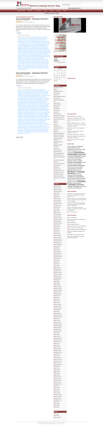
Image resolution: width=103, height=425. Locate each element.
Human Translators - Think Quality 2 (75, 227)
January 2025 (57, 201)
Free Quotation (42, 422)
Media (56, 131)
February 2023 (57, 235)
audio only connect (26, 91)
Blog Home (30, 10)
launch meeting (27, 48)
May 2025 (56, 194)
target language (39, 56)
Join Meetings (41, 105)
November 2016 (58, 325)
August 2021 (57, 258)
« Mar (56, 80)
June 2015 (57, 332)
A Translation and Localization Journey (76, 234)
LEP (73, 159)
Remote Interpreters (30, 113)
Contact (64, 10)
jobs (77, 157)
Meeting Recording (26, 51)
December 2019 (58, 288)
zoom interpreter (33, 63)
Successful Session (27, 119)
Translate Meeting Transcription (37, 58)
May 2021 (56, 263)
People (56, 148)
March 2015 (57, 336)
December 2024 (58, 203)
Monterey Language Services (76, 173)
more (57, 13)
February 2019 (57, 304)
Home (38, 422)
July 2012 (56, 368)
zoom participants (32, 66)
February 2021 (57, 269)
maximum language (43, 108)
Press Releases (38, 10)
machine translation (77, 160)
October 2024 (57, 205)
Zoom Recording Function (41, 66)
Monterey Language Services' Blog (45, 6)
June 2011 (57, 387)
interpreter (46, 46)
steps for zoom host (40, 55)
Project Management (58, 153)
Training (56, 167)
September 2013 (58, 352)
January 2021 (57, 270)
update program (34, 59)
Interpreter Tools (35, 105)
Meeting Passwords (22, 110)
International (57, 113)
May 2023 (56, 230)
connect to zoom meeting (23, 39)
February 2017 (57, 322)
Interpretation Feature (41, 102)
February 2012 (57, 376)
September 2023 (58, 223)
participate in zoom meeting (23, 112)
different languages (36, 41)
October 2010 (57, 398)
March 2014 (57, 346)
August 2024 (57, 207)
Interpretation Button (27, 46)
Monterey (70, 170)
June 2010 (57, 403)
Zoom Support (20, 131)
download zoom (24, 42)
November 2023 (58, 219)
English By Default (38, 44)
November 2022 (58, 240)
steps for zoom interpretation (29, 117)
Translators (76, 186)
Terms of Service (52, 422)
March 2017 (57, 320)
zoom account (27, 60)
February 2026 (57, 187)
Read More (19, 33)
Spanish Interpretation (77, 178)
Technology (57, 165)
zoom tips (33, 67)
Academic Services (58, 87)
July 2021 (56, 260)
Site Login (56, 413)
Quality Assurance (58, 155)
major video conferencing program (36, 48)
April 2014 (57, 345)
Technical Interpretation (59, 163)
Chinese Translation (71, 146)
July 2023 (56, 226)
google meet (44, 44)
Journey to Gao (71, 202)
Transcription (57, 168)
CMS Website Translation (59, 96)
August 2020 (57, 279)
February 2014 (57, 348)
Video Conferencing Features (29, 123)
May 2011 (56, 389)
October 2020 (57, 276)
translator (70, 186)
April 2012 (57, 373)
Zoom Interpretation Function (23, 63)
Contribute (59, 10)
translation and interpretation (74, 183)
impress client (35, 45)
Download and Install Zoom (36, 95)
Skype (34, 55)
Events (56, 106)
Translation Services (58, 170)
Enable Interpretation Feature (32, 96)
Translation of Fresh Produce (73, 134)
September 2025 (58, 191)
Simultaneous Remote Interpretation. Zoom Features (33, 116)
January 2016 (57, 329)
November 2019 (58, 290)
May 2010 (56, 405)
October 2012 (57, 362)
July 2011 (56, 385)
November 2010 (58, 396)
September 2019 (58, 293)
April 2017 (57, 318)
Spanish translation (77, 180)
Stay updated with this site (75, 8)
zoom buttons (43, 60)
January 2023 (57, 237)
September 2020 (58, 277)
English (83, 149)
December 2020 (58, 272)
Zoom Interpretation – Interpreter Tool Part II (32, 19)
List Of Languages (21, 108)
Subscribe (52, 10)
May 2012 (56, 371)
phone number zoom (29, 52)
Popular (45, 10)
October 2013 (57, 350)
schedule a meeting (27, 53)
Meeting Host (24, 49)
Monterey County (77, 170)
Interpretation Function (22, 103)
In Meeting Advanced (39, 101)
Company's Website (21, 10)
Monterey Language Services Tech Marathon (77, 229)
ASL (55, 89)
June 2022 (57, 249)
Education (56, 103)
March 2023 (57, 233)
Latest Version (32, 106)
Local (56, 129)
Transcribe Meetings (27, 58)
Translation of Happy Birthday (73, 118)
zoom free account (30, 62)
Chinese (56, 94)
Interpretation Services (22, 105)
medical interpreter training (73, 167)
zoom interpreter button (41, 63)
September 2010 (58, 399)
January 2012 (57, 378)
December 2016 (58, 323)
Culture (79, 149)
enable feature (35, 42)
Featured (56, 108)
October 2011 (57, 382)
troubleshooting (21, 59)
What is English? (72, 222)
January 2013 (57, 357)
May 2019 (56, 300)
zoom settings (45, 130)
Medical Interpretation (59, 133)
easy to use (29, 42)
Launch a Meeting (38, 106)
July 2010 (56, 401)
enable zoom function (42, 42)
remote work (44, 52)
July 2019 (56, 297)
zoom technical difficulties (26, 67)
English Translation (72, 151)
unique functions (27, 59)
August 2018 (57, 309)
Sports (56, 161)
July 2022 (56, 247)
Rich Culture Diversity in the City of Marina (76, 139)
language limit (20, 48)
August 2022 (57, 246)
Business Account (29, 92)
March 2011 (57, 392)
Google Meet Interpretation (38, 99)
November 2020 (58, 274)
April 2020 (57, 283)
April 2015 (57, 334)
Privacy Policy (58, 422)
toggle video (20, 58)
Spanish (69, 178)
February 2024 (57, 214)
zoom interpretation (45, 62)
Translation (81, 181)
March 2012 (57, 375)
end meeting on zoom (30, 44)
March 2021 (57, 267)
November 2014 (58, 339)
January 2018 (57, 313)
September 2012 (58, 364)
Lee (69, 207)
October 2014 (57, 341)
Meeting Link (35, 49)
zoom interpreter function (30, 65)
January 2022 (57, 253)
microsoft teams (42, 51)
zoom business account (35, 60)
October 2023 (57, 221)
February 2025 (57, 200)
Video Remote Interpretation (60, 177)
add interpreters (40, 37)
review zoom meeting (43, 113)
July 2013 (56, 355)
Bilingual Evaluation (58, 91)
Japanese (73, 157)
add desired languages (31, 37)
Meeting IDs (30, 49)
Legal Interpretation (58, 127)
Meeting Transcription (34, 51)
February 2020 (57, 286)
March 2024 (57, 212)
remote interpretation (78, 175)
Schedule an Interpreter (30, 115)
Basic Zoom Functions (35, 38)
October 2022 (57, 242)
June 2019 (57, 299)
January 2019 (57, 306)
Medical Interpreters (79, 165)
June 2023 (57, 228)
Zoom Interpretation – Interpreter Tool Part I (32, 73)
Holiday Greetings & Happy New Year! (75, 119)
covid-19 (30, 41)
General (22, 37)
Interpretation (79, 152)
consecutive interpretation (33, 39)
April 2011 (57, 391)
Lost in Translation (72, 217)
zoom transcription (39, 67)
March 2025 (57, 198)
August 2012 (57, 366)
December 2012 (58, 359)
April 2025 (57, 196)
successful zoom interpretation (29, 56)
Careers (47, 422)
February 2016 (57, 327)
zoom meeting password (43, 129)
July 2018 (56, 311)
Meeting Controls (21, 109)
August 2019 (57, 295)
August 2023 (57, 224)
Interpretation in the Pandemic (38, 46)
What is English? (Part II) (73, 224)
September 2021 (58, 256)
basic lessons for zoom (25, 38)
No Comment (19, 20)
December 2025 (58, 189)
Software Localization (59, 160)
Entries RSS (57, 415)
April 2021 (57, 265)
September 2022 (58, 244)
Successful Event (38, 117)
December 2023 (58, 217)
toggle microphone (46, 56)
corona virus (25, 41)
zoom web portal (23, 69)
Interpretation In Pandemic (32, 103)
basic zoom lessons (44, 38)
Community (57, 98)
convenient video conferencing (29, 94)
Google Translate (62, 62)
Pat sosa (70, 198)
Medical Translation (77, 168)
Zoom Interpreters (38, 65)
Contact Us (64, 422)
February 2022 (57, 251)
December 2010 (58, 394)
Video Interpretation (77, 188)
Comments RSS (58, 417)
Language (56, 126)
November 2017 (58, 316)
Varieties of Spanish (72, 116)
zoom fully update (37, 62)
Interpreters (77, 156)
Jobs (56, 120)
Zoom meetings (25, 66)
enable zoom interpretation (37, 98)
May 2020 (56, 281)
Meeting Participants (42, 49)
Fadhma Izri (70, 193)
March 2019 (57, 302)
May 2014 (56, 343)
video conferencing (41, 59)
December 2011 (58, 380)
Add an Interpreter (30, 89)
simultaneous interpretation (37, 53)
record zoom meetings (37, 52)
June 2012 (57, 369)
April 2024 (57, 210)
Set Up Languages (39, 115)
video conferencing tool (39, 123)
